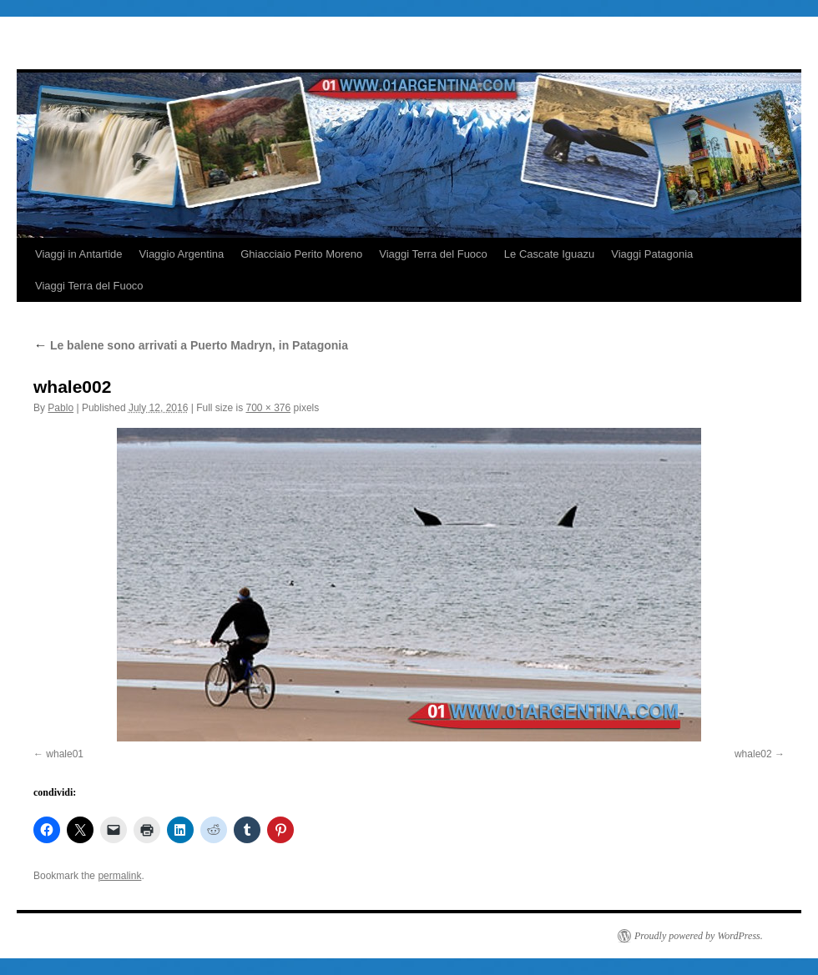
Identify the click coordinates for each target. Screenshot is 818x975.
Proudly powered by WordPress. (698, 936)
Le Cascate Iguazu (549, 254)
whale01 (64, 754)
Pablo (60, 408)
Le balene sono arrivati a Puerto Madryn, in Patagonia (190, 345)
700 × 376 (267, 408)
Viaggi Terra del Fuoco (433, 254)
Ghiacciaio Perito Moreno (301, 254)
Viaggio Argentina (182, 254)
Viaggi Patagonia (652, 254)
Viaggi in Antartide (79, 254)
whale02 (753, 754)
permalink (119, 876)
